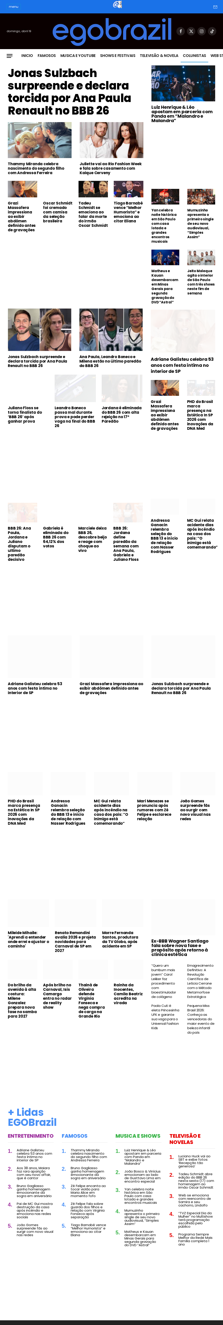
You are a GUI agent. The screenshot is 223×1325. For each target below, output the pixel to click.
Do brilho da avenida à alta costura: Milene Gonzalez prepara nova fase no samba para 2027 (22, 1000)
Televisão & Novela (159, 55)
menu (13, 6)
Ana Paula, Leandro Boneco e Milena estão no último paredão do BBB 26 (110, 361)
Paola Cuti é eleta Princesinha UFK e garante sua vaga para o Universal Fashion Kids (165, 1017)
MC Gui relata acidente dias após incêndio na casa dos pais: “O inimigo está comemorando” (201, 533)
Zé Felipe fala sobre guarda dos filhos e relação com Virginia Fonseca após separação (88, 1210)
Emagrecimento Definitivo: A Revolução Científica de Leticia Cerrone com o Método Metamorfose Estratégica (200, 981)
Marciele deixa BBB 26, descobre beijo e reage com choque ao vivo (92, 539)
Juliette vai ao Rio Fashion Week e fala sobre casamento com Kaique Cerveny (111, 168)
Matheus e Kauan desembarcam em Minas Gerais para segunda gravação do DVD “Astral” (164, 287)
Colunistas (194, 55)
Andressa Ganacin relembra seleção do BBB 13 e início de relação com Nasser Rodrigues (164, 536)
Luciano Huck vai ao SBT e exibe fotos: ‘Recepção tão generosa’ (194, 1161)
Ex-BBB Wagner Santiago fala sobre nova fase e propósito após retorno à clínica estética (180, 948)
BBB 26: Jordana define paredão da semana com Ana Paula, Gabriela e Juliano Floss (125, 544)
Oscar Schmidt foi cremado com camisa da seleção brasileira (57, 212)
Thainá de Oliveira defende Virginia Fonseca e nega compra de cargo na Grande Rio (91, 1000)
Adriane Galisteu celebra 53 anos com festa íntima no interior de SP (182, 365)
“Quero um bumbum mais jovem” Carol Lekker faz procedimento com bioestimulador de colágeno (163, 981)
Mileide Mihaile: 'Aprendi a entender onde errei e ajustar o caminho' (28, 939)
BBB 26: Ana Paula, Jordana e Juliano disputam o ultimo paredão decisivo (19, 544)
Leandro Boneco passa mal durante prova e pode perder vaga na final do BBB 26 (75, 417)
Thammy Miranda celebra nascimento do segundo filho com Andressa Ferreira (36, 168)
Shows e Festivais (117, 55)
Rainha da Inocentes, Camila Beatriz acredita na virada (128, 994)
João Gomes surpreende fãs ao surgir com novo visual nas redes (195, 810)
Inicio (27, 55)
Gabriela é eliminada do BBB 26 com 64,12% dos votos (55, 537)
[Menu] (9, 56)
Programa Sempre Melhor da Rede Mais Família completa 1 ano (195, 1239)
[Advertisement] (75, 269)
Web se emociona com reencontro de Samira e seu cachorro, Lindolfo (194, 1200)
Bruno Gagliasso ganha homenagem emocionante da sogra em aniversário (34, 1191)
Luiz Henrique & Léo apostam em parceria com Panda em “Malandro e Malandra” (182, 114)
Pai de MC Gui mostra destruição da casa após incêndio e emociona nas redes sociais (35, 1210)
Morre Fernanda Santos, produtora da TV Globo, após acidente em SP (120, 939)
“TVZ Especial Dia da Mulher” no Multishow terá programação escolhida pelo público (195, 1219)
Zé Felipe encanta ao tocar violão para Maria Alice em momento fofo (88, 1191)
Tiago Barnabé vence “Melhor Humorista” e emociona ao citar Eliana (128, 212)
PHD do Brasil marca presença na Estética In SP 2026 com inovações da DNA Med (200, 415)
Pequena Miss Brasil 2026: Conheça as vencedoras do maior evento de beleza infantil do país (201, 1019)
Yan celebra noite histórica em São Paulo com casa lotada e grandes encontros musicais (164, 226)
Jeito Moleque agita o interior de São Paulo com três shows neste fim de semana (201, 282)
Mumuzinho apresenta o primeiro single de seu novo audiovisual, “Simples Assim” (200, 223)
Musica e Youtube (78, 55)
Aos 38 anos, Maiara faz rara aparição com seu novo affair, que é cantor (34, 1173)
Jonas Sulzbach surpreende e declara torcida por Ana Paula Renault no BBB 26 (69, 92)
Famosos (47, 55)
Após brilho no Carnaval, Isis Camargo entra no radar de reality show (57, 996)
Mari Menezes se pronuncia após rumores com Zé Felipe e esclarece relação (154, 810)
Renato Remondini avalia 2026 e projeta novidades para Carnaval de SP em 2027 (75, 942)
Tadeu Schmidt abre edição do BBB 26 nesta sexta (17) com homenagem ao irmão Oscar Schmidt (196, 1180)
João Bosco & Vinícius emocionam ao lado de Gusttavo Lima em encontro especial (142, 1176)
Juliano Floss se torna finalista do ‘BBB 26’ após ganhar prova (25, 415)
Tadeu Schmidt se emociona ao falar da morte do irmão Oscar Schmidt (93, 214)
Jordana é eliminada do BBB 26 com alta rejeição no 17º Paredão (122, 415)
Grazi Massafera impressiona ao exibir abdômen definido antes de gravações (22, 216)
